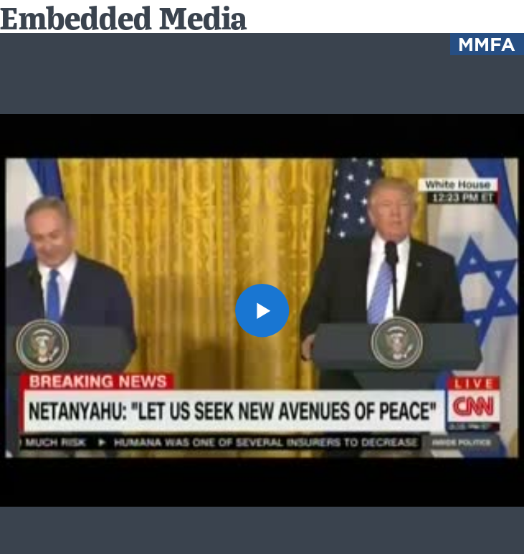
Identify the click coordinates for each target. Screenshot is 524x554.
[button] (262, 310)
